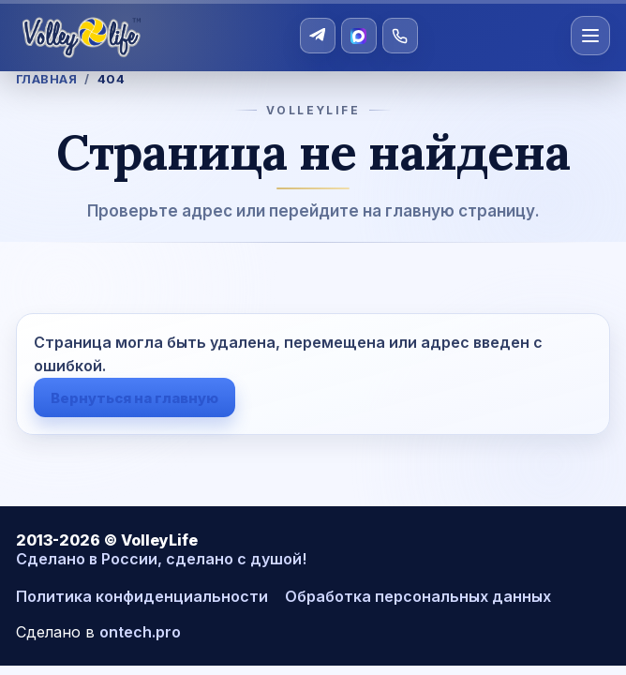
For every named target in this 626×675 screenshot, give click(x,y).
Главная (47, 78)
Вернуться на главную (134, 398)
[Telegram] (317, 35)
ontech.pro (140, 631)
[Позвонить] (400, 35)
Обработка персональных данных (418, 596)
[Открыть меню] (590, 35)
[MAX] (359, 35)
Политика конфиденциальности (142, 596)
